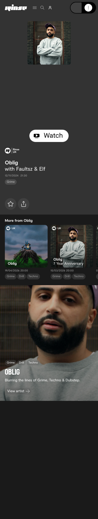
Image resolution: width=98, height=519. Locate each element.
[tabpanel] (49, 97)
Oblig (11, 162)
